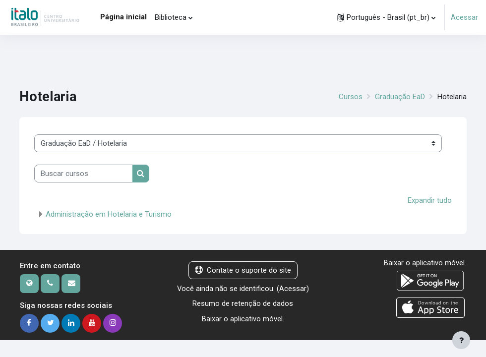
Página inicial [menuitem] (123, 16)
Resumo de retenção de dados (242, 303)
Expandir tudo (430, 200)
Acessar (464, 17)
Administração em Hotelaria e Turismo (109, 214)
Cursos (351, 96)
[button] (386, 17)
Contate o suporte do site (243, 270)
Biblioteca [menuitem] (170, 17)
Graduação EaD (400, 96)
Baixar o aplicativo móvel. (243, 318)
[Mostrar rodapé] (461, 340)
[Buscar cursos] (83, 173)
